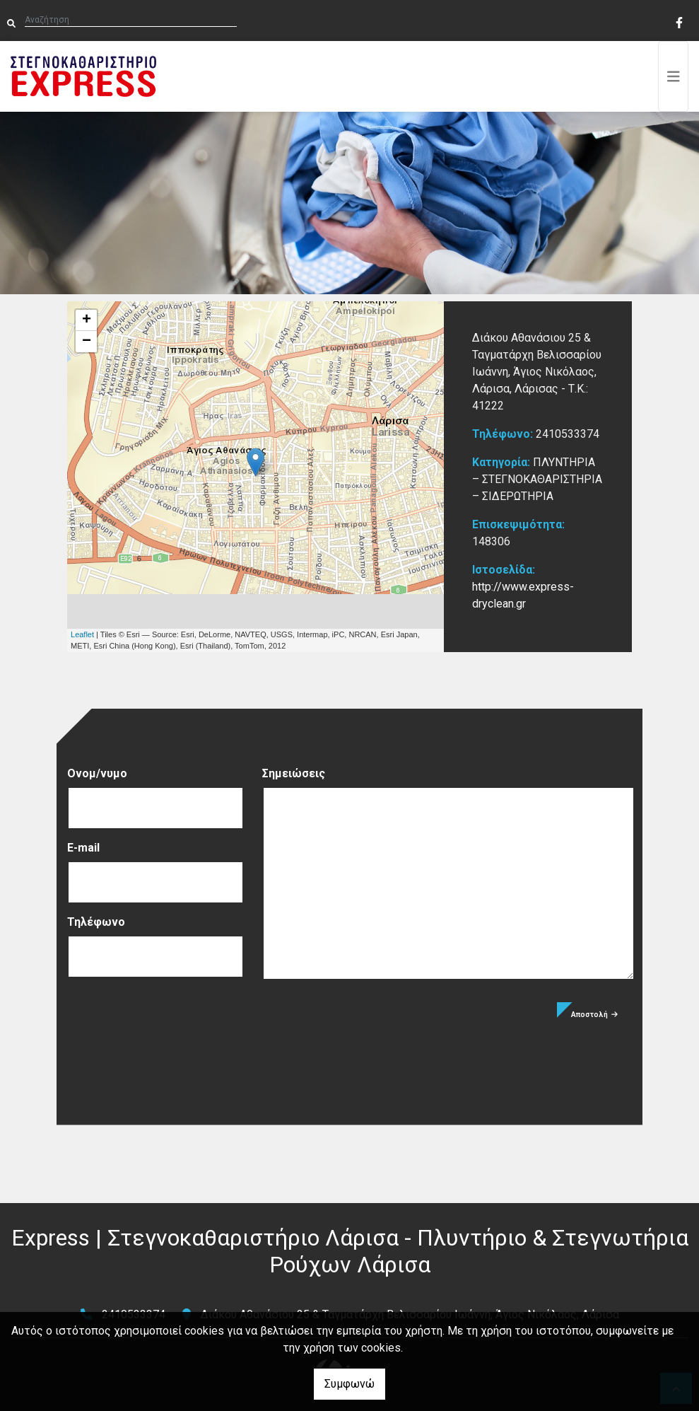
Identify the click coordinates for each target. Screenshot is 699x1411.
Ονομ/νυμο (97, 773)
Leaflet (82, 634)
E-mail (83, 847)
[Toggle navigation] (673, 76)
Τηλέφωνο (96, 922)
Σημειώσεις (293, 773)
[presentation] (174, 1029)
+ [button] (86, 320)
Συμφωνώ (349, 1383)
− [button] (86, 341)
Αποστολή (594, 1014)
